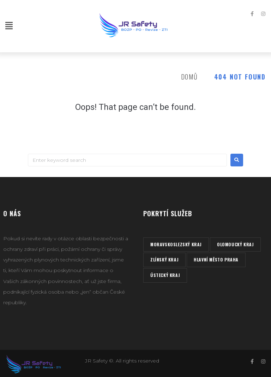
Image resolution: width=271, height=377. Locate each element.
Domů (189, 76)
